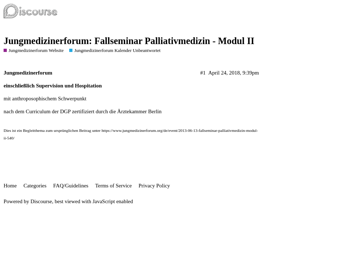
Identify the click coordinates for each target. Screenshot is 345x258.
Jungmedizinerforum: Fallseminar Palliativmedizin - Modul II (129, 41)
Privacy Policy (154, 185)
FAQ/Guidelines (70, 185)
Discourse (41, 201)
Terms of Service (113, 185)
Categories (34, 185)
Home (10, 185)
